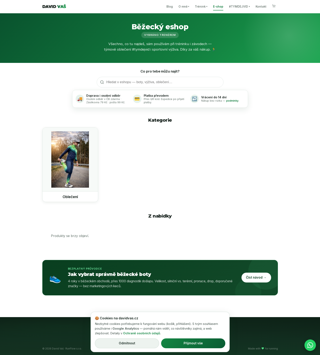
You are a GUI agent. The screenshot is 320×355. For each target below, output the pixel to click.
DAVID (54, 6)
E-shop (218, 6)
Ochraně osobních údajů (141, 333)
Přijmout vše (193, 343)
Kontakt (261, 6)
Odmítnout (127, 343)
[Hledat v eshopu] (160, 82)
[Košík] (274, 6)
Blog (169, 6)
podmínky (232, 100)
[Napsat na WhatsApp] (310, 345)
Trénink (201, 6)
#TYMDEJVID (239, 6)
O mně (184, 6)
